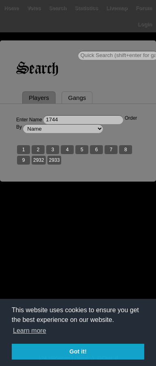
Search (57, 8)
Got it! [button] (77, 351)
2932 (38, 160)
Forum (144, 8)
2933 (54, 160)
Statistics (86, 8)
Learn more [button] (29, 330)
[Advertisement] (78, 273)
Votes (34, 8)
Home (11, 8)
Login (145, 24)
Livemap (117, 8)
